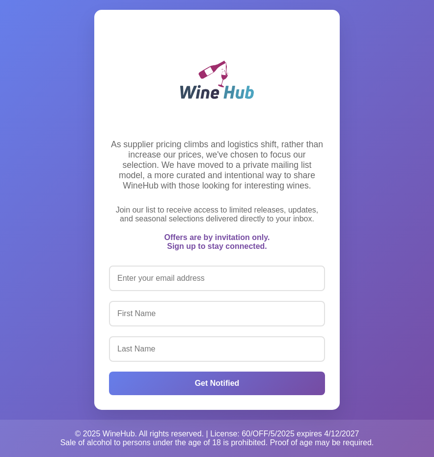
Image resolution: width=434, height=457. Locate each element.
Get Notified (217, 383)
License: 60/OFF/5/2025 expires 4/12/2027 (284, 434)
